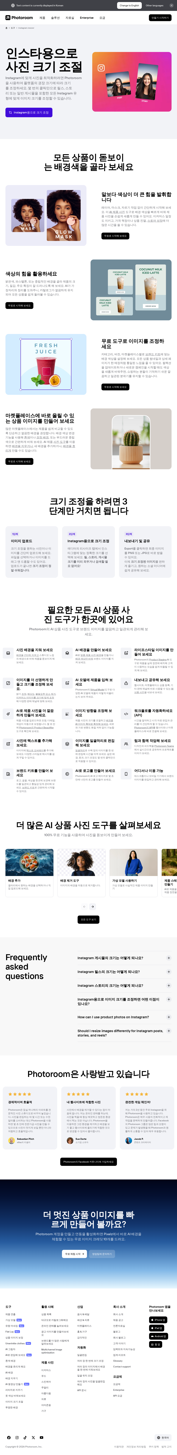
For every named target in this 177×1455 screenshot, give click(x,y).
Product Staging (157, 659)
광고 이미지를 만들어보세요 (55, 1333)
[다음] (92, 906)
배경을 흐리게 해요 (15, 1366)
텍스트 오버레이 (35, 750)
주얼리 (45, 1387)
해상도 (31, 694)
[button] (125, 958)
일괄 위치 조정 (85, 1375)
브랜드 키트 (152, 354)
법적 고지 (167, 1446)
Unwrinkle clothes (18, 1343)
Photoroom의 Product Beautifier (36, 727)
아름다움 (46, 1393)
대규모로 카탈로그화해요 (54, 1320)
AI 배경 (9, 1372)
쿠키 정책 (154, 1446)
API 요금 (117, 1395)
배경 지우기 (11, 1378)
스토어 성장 (155, 220)
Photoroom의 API (143, 727)
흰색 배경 (10, 1360)
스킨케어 (46, 1381)
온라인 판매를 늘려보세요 (55, 1325)
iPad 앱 (156, 1328)
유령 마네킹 (14, 1325)
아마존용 (46, 1405)
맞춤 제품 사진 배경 (91, 655)
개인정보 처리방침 (136, 1446)
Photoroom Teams (164, 746)
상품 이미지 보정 (14, 1337)
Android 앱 (158, 1336)
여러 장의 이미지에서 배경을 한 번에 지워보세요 (91, 1368)
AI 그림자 (10, 1349)
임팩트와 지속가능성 (124, 1349)
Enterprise (118, 1389)
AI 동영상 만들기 (17, 1384)
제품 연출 (10, 1314)
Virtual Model (97, 689)
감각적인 (82, 1337)
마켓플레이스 (84, 1325)
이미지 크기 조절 (14, 1401)
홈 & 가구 (82, 1331)
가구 (43, 1410)
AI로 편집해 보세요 (18, 1355)
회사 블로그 (119, 1337)
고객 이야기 (119, 1343)
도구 (13, 28)
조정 (24, 694)
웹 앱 (155, 1344)
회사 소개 (118, 1314)
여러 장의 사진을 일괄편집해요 (91, 1383)
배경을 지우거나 (22, 446)
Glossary (117, 1360)
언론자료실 (119, 1325)
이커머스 (46, 1370)
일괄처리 (80, 750)
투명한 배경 (11, 1407)
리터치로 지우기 (14, 1389)
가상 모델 (13, 1320)
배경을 (19, 655)
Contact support (122, 1366)
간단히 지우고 (31, 655)
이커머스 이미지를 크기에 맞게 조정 (35, 697)
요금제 (116, 1384)
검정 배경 (42, 437)
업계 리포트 (119, 1355)
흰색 (27, 437)
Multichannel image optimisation (51, 1351)
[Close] (172, 5)
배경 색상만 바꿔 (84, 658)
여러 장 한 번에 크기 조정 (90, 1360)
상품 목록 (46, 1314)
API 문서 (81, 1390)
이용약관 (119, 1446)
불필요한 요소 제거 (46, 694)
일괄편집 (82, 1355)
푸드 (43, 1375)
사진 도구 (59, 442)
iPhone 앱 (158, 1319)
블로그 (116, 1331)
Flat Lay (12, 1331)
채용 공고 (118, 1320)
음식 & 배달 (83, 1314)
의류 (43, 1399)
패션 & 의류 (83, 1320)
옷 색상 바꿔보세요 (15, 1395)
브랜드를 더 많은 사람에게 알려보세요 (55, 1342)
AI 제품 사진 (117, 212)
